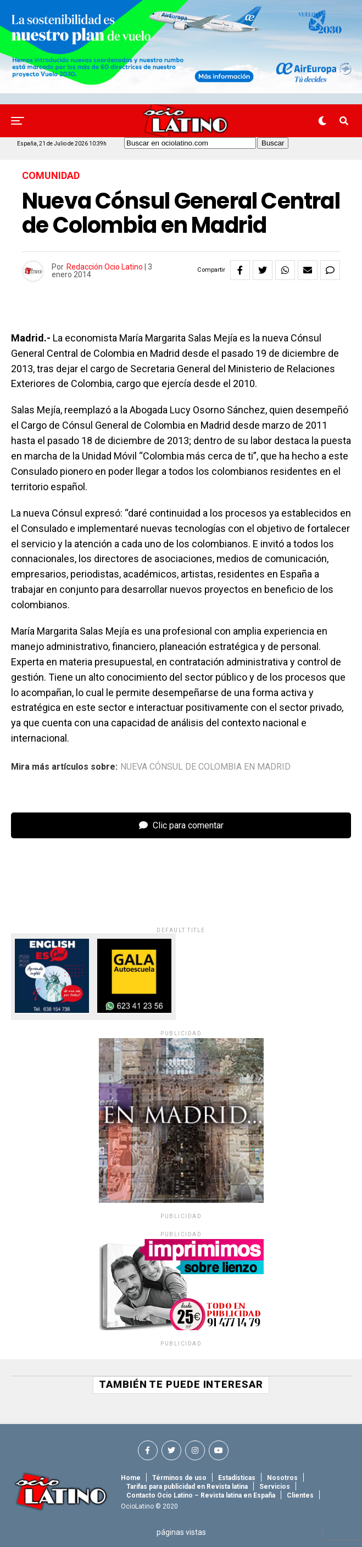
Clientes (300, 1495)
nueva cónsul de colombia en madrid (205, 767)
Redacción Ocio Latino (104, 266)
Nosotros (282, 1478)
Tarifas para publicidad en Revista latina (187, 1486)
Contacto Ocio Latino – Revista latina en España (200, 1495)
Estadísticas (236, 1478)
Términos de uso (179, 1478)
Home (131, 1478)
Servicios (274, 1486)
